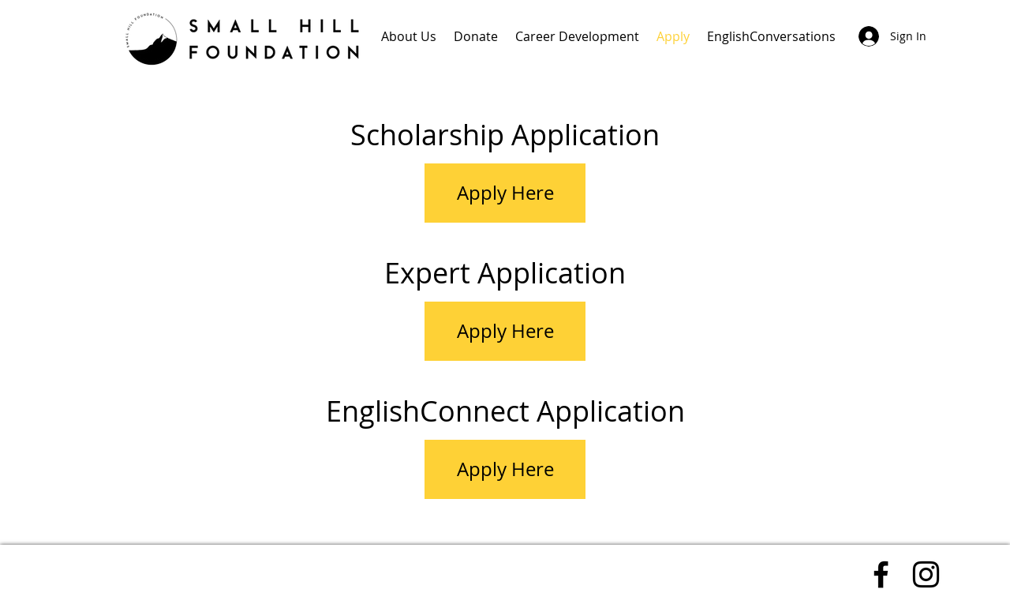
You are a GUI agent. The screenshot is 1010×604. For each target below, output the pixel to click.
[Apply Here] (505, 193)
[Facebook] (881, 574)
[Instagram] (926, 574)
